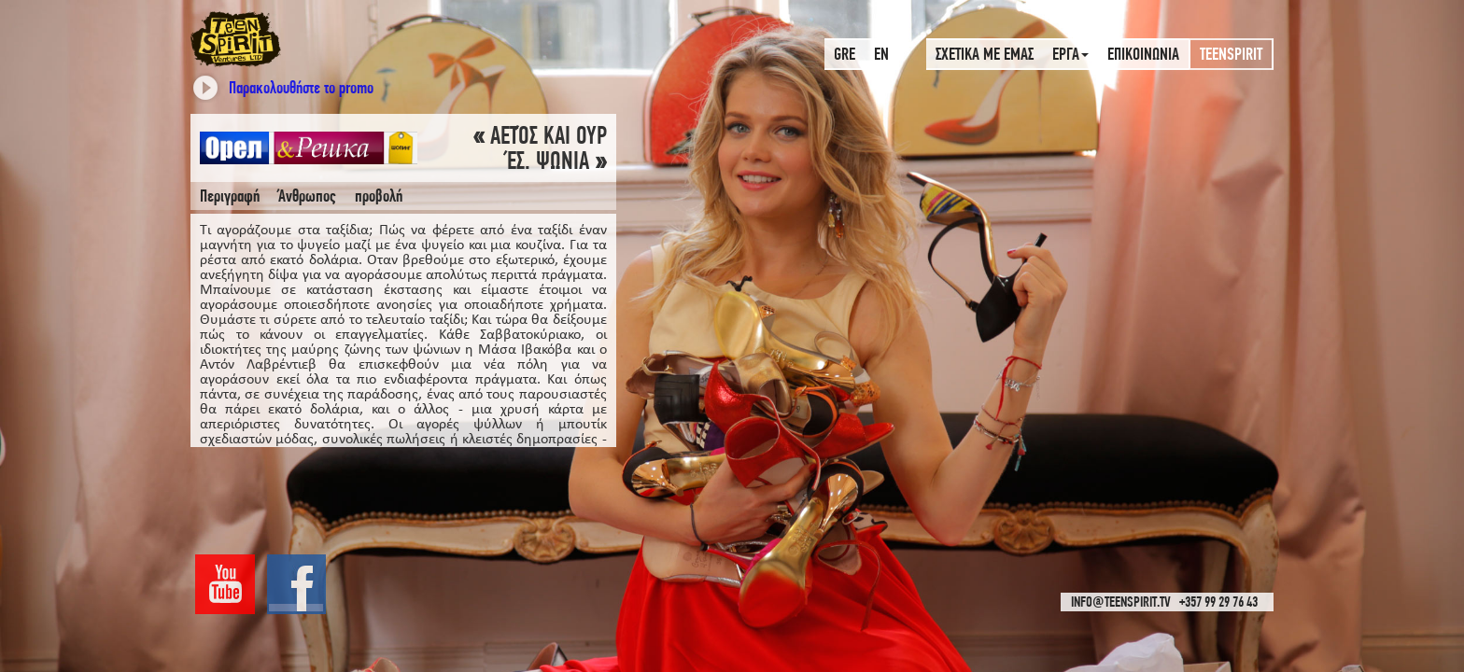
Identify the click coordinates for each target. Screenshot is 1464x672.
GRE (844, 53)
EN (881, 53)
